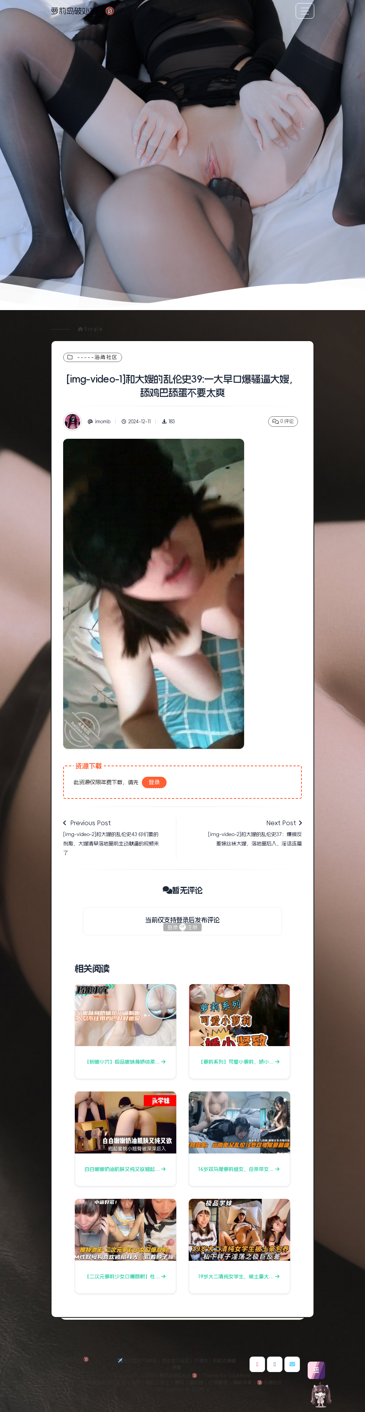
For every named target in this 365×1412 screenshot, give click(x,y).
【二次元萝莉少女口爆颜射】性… (124, 1276)
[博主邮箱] (292, 1364)
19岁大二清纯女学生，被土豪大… (238, 1276)
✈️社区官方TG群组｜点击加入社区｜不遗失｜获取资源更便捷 (176, 1364)
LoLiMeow (240, 1375)
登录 (154, 782)
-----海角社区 (92, 357)
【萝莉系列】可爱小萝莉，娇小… (238, 1061)
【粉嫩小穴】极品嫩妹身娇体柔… (124, 1061)
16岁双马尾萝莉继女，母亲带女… (238, 1169)
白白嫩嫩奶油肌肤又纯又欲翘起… (124, 1169)
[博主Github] (274, 1364)
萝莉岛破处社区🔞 (83, 11)
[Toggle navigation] (305, 11)
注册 (192, 927)
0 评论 (283, 421)
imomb (99, 421)
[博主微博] (257, 1364)
